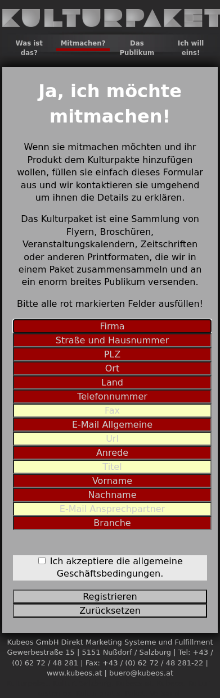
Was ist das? (29, 47)
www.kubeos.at (74, 673)
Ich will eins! (191, 47)
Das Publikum (136, 47)
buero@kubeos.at (141, 673)
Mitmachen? (83, 43)
